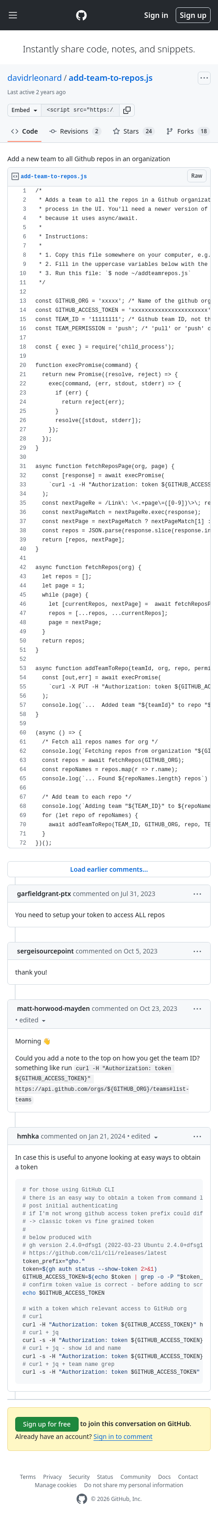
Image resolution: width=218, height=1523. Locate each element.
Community (135, 1477)
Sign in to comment (122, 1436)
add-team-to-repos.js (111, 77)
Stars (134, 131)
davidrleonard (34, 77)
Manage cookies (56, 1485)
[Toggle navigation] (12, 15)
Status (105, 1477)
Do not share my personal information (134, 1485)
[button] (127, 110)
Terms (28, 1477)
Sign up (193, 15)
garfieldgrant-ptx (44, 893)
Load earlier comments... (109, 869)
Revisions (75, 131)
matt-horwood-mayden (53, 1008)
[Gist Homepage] (81, 15)
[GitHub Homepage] (81, 1499)
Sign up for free (47, 1424)
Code (24, 131)
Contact (188, 1477)
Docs (164, 1477)
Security (79, 1477)
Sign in (156, 15)
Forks (188, 131)
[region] (109, 517)
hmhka (28, 1136)
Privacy (52, 1477)
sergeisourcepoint (45, 951)
